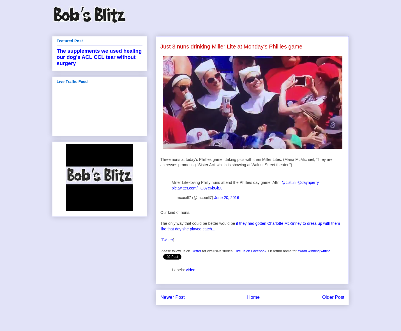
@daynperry (308, 182)
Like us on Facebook (250, 251)
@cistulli (289, 182)
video (190, 270)
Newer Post (172, 297)
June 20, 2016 (226, 197)
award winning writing (314, 251)
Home (253, 297)
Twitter (167, 240)
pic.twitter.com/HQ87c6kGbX (197, 188)
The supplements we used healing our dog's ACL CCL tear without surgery (99, 57)
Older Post (333, 297)
